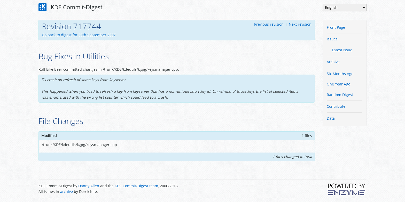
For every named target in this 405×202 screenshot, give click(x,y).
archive (66, 191)
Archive (333, 61)
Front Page (336, 27)
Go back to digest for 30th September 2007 (79, 34)
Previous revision (269, 24)
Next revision (300, 24)
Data (331, 118)
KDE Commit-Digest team (136, 185)
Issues (332, 39)
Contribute (336, 106)
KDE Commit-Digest (70, 7)
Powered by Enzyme (347, 189)
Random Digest (340, 94)
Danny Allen (88, 185)
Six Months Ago (340, 73)
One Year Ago (338, 84)
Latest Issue (342, 49)
